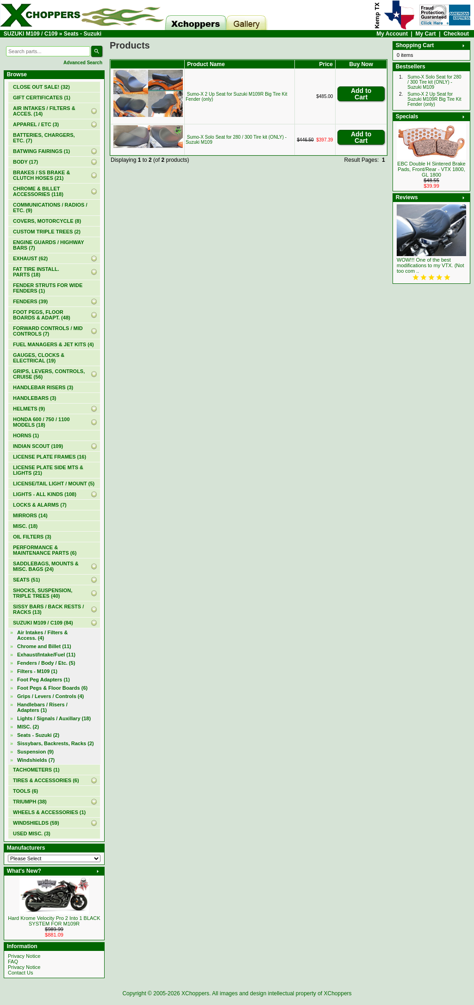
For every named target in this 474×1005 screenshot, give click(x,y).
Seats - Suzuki (82, 34)
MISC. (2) (28, 726)
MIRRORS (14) (30, 515)
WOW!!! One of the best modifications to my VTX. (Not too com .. (430, 265)
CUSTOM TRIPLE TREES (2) (47, 231)
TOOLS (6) (25, 791)
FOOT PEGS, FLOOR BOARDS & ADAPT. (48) (41, 314)
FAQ (13, 961)
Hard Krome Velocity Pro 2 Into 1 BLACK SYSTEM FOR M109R (54, 920)
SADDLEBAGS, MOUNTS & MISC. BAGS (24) (46, 566)
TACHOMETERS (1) (36, 769)
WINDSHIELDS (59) (36, 823)
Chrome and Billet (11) (44, 646)
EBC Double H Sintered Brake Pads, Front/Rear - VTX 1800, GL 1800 (431, 169)
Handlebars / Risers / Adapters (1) (42, 707)
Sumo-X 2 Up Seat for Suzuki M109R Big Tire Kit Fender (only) (434, 99)
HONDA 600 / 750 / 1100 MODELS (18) (41, 422)
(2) (38, 735)
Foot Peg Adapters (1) (43, 679)
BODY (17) (25, 162)
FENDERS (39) (30, 301)
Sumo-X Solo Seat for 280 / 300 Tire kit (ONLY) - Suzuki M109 (434, 82)
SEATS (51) (26, 579)
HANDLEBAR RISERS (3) (43, 387)
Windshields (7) (36, 760)
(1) (41, 97)
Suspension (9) (35, 751)
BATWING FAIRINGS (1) (41, 151)
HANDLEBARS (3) (34, 398)
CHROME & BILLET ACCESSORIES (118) (38, 191)
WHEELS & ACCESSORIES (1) (49, 812)
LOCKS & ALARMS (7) (40, 505)
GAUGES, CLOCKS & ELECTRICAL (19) (38, 357)
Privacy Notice (24, 956)
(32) (41, 87)
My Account (392, 34)
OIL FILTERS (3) (32, 536)
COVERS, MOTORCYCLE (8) (47, 221)
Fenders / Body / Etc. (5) (46, 663)
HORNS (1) (26, 435)
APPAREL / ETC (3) (36, 124)
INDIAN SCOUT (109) (38, 446)
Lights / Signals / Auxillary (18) (54, 718)
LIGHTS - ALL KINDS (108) (44, 494)
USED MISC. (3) (31, 833)
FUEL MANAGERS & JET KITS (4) (53, 344)
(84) (43, 622)
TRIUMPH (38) (30, 801)
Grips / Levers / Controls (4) (50, 696)
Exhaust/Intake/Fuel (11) (46, 654)
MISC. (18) (25, 526)
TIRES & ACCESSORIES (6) (46, 780)
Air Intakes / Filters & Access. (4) (42, 635)
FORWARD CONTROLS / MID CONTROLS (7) (48, 331)
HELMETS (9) (29, 408)
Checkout (456, 34)
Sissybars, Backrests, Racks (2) (55, 743)
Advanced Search (82, 62)
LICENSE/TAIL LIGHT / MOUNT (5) (53, 483)
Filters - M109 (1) (37, 671)
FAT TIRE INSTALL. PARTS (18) (36, 271)
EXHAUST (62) (30, 258)
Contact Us (20, 972)
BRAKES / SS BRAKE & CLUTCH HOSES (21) (41, 175)
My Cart (426, 34)
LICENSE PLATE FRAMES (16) (49, 457)
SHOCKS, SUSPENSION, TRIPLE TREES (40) (42, 593)
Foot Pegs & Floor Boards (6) (52, 688)
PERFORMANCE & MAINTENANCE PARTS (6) (44, 550)
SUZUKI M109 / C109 (31, 34)
